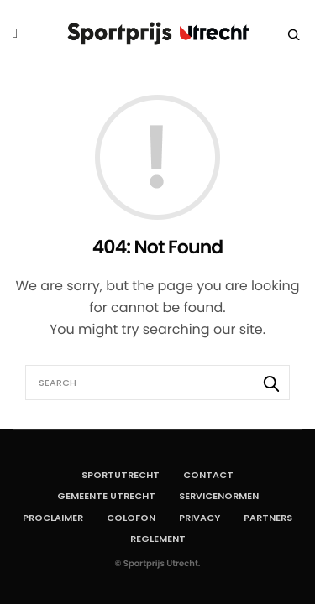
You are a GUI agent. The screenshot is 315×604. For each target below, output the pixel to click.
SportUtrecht (120, 475)
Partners (268, 517)
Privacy (199, 517)
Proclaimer (53, 517)
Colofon (131, 517)
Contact (208, 475)
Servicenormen (219, 495)
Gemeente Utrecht (106, 495)
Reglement (158, 538)
